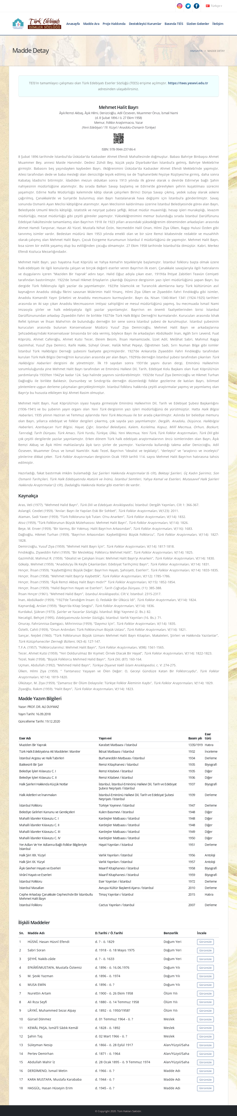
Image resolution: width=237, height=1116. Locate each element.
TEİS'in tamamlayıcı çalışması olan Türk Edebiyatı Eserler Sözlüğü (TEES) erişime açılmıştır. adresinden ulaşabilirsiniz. (118, 86)
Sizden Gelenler (197, 23)
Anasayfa (73, 23)
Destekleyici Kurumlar (145, 23)
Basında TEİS (174, 23)
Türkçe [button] (214, 6)
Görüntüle (205, 941)
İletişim (217, 23)
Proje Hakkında (114, 23)
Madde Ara (91, 23)
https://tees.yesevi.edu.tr (188, 83)
